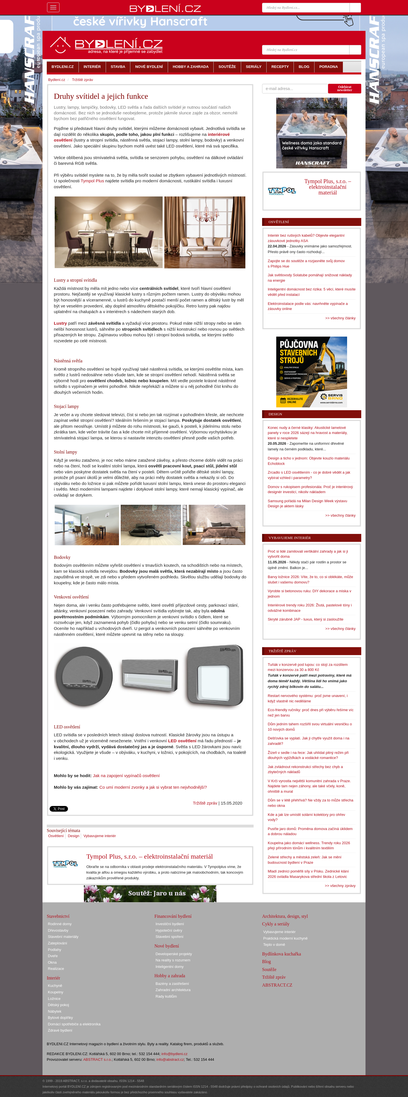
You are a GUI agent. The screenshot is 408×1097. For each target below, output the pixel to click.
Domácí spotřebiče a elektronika (74, 1024)
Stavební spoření (169, 937)
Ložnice (54, 999)
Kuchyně (55, 985)
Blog (266, 961)
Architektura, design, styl (285, 916)
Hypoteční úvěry (169, 930)
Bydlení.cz (56, 80)
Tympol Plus (92, 180)
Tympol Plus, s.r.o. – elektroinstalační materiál (149, 856)
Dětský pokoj (58, 1005)
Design (73, 836)
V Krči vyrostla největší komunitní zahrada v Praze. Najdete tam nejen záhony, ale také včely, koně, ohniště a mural (309, 786)
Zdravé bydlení (60, 1030)
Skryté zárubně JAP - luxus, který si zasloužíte (305, 619)
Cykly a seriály (276, 923)
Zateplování (57, 943)
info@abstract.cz (170, 1059)
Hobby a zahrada (169, 975)
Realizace (56, 968)
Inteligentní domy (170, 967)
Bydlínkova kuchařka (281, 953)
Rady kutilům (166, 996)
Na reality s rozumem (173, 960)
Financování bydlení (173, 916)
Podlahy (54, 950)
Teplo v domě (274, 944)
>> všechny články (340, 318)
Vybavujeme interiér (100, 836)
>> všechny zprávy (340, 886)
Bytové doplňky (60, 1017)
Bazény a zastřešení (172, 983)
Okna (52, 962)
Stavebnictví (58, 916)
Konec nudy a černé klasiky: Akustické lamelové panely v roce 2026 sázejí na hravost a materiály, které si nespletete (308, 432)
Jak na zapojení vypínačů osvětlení (126, 775)
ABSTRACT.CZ (277, 985)
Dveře (53, 956)
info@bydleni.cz (175, 1054)
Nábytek (54, 1011)
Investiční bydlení (170, 924)
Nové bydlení (166, 946)
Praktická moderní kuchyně (285, 938)
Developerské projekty (174, 954)
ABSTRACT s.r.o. (97, 1059)
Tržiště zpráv (205, 803)
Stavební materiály (63, 937)
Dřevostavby (58, 930)
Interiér (53, 978)
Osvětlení (56, 836)
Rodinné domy (60, 924)
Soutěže (269, 969)
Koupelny (55, 992)
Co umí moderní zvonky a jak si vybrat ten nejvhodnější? (153, 787)
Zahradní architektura (173, 990)
